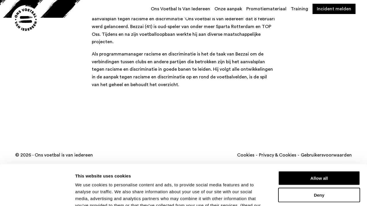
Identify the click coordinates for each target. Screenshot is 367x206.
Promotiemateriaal (266, 9)
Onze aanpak (228, 9)
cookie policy (89, 171)
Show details (301, 194)
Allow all (319, 137)
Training (299, 9)
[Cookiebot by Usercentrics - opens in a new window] (37, 195)
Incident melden (334, 9)
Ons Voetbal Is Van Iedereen (180, 9)
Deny (319, 154)
